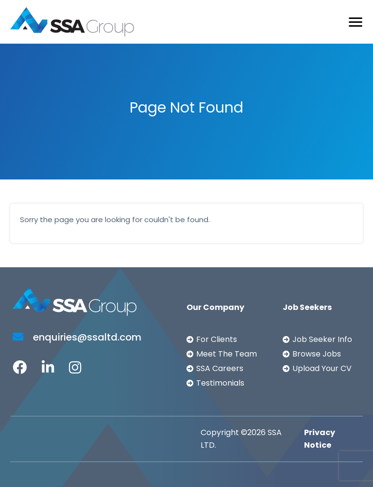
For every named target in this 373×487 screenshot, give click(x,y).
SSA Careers (219, 368)
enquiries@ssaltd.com (77, 337)
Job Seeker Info (322, 339)
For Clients (216, 339)
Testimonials (220, 383)
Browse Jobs (316, 353)
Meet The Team (226, 353)
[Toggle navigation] (355, 22)
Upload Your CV (322, 368)
